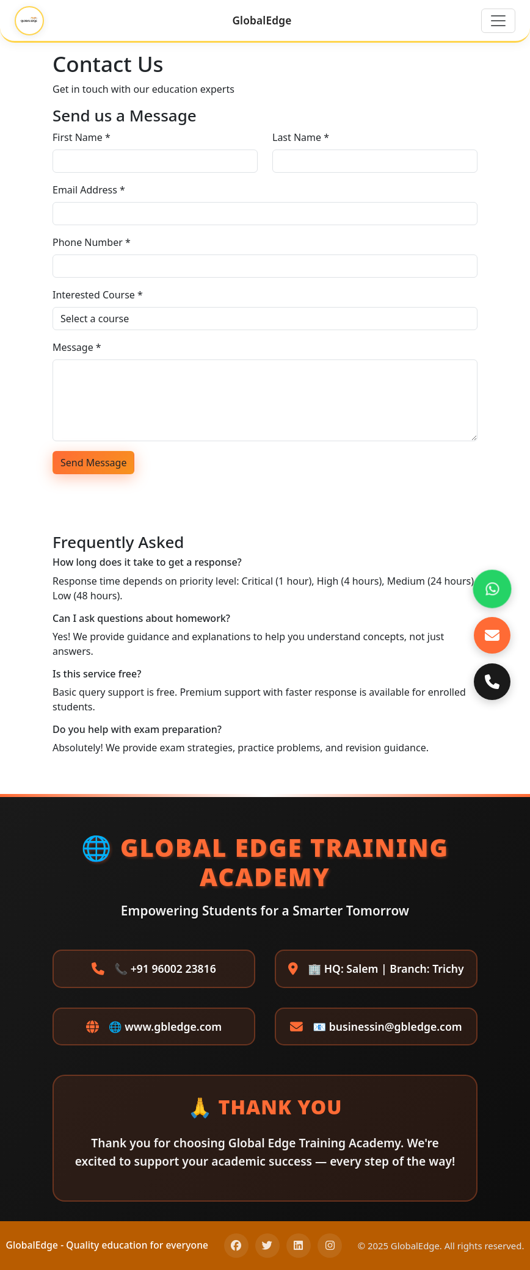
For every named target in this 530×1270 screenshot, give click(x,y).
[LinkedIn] (298, 1245)
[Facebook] (236, 1245)
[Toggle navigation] (498, 21)
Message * (77, 347)
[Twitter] (267, 1245)
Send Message (93, 462)
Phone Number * (92, 242)
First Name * (82, 137)
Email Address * (89, 190)
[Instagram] (330, 1245)
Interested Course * (98, 294)
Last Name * (300, 137)
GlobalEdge (261, 20)
